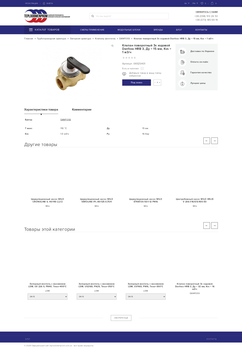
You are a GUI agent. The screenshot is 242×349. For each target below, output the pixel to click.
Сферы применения (92, 30)
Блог (179, 30)
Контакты (201, 30)
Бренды (158, 30)
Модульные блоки (129, 30)
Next (214, 141)
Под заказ (136, 82)
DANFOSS (65, 119)
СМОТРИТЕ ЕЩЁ (121, 318)
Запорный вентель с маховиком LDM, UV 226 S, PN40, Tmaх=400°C (47, 285)
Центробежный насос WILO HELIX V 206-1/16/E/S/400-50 (195, 200)
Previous (206, 141)
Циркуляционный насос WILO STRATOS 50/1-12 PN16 (145, 200)
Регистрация (31, 3)
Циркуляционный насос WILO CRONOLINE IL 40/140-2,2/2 (47, 200)
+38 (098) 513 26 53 (206, 16)
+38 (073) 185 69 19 (206, 20)
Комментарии (81, 109)
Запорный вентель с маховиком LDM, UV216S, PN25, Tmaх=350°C (97, 285)
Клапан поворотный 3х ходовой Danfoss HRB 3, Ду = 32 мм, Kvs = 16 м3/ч (195, 286)
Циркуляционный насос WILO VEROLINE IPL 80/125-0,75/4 (96, 200)
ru (186, 3)
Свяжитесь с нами (207, 12)
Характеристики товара (41, 109)
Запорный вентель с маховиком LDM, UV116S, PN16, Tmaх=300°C (146, 285)
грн (193, 3)
